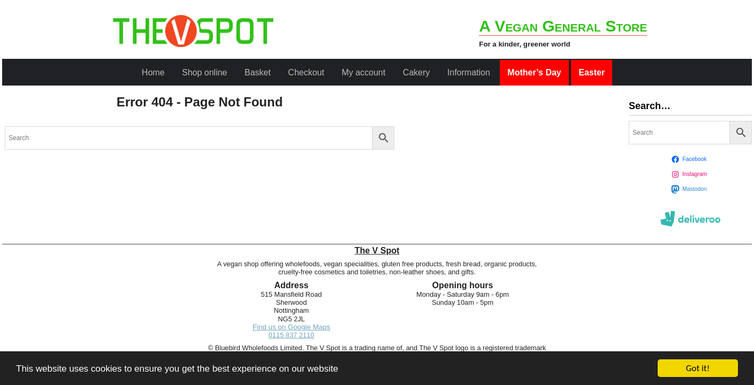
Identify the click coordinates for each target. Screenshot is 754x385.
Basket (258, 72)
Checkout (306, 72)
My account (363, 72)
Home (153, 72)
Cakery (416, 72)
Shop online (204, 72)
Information (468, 72)
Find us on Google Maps (291, 327)
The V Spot (377, 250)
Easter (591, 72)
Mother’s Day (534, 72)
